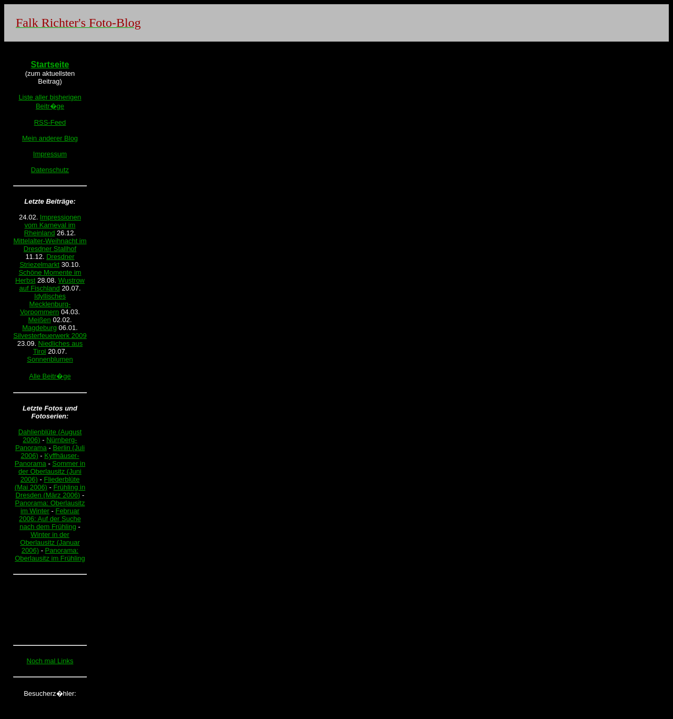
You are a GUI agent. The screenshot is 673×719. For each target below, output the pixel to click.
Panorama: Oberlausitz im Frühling (50, 554)
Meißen (39, 320)
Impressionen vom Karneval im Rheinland (52, 225)
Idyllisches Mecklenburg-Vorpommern (45, 304)
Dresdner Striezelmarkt (46, 260)
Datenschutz (50, 170)
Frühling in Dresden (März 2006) (51, 491)
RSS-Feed (50, 122)
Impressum (50, 154)
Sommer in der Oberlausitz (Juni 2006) (51, 471)
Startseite (50, 64)
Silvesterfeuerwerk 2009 (49, 335)
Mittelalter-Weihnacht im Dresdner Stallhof (49, 245)
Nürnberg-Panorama (46, 444)
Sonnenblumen (50, 359)
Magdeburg (39, 328)
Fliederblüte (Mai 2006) (47, 483)
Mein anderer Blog (50, 138)
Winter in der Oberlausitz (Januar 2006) (49, 542)
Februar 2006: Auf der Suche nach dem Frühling (50, 519)
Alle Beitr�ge (49, 376)
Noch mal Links (50, 661)
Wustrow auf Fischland (52, 284)
